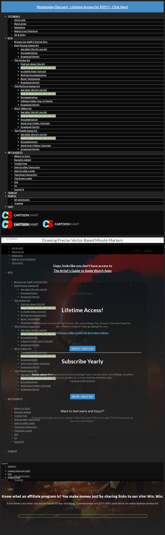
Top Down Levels (23, 178)
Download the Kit (30, 56)
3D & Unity (19, 34)
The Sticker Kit (22, 60)
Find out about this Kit (33, 64)
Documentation (29, 52)
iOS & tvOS (19, 20)
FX (15, 185)
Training (18, 203)
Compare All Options (82, 380)
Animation (19, 27)
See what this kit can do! (34, 90)
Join (148, 249)
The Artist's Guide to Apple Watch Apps (82, 271)
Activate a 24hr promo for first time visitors (82, 332)
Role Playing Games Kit (26, 45)
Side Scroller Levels (24, 171)
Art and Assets (22, 199)
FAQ (10, 474)
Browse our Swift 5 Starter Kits (30, 41)
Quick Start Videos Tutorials (36, 145)
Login (136, 249)
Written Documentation (33, 75)
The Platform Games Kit (27, 86)
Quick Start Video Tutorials (35, 123)
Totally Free (20, 163)
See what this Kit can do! (34, 49)
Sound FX (19, 189)
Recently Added (22, 159)
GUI (16, 182)
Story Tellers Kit (23, 108)
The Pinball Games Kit (25, 130)
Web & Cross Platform (26, 31)
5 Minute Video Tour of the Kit (37, 101)
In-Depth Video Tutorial (33, 71)
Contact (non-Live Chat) (19, 470)
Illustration (20, 23)
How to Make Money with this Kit (38, 67)
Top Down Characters (25, 174)
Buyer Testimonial (30, 78)
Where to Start (22, 156)
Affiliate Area (14, 477)
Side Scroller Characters (27, 167)
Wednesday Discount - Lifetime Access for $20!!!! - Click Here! (82, 7)
